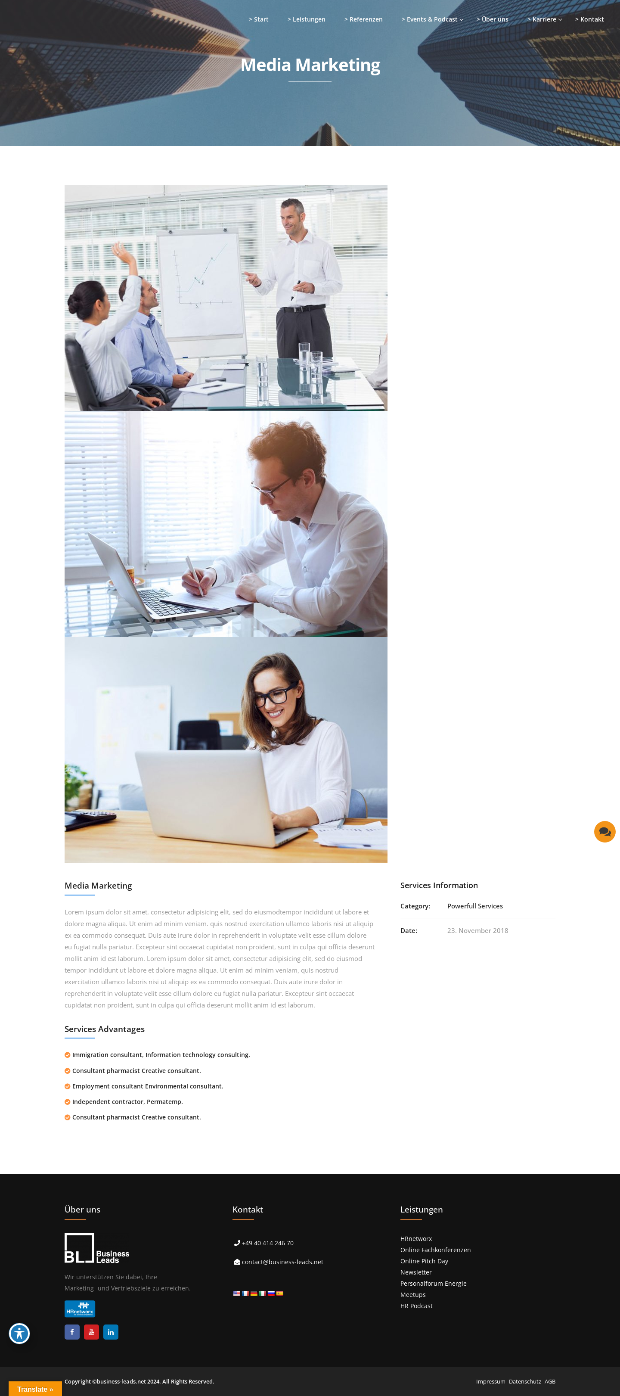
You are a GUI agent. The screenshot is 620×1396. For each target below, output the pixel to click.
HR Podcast (416, 1306)
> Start (259, 19)
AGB (550, 1381)
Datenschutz (525, 1381)
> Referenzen (363, 19)
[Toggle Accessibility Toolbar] (19, 1333)
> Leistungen (307, 19)
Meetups (413, 1294)
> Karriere (541, 19)
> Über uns (492, 19)
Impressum (490, 1381)
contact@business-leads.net (282, 1262)
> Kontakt (589, 19)
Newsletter (416, 1272)
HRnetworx (416, 1238)
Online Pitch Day (424, 1261)
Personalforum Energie (433, 1283)
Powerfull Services (475, 906)
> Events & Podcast (430, 19)
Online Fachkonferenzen (435, 1250)
